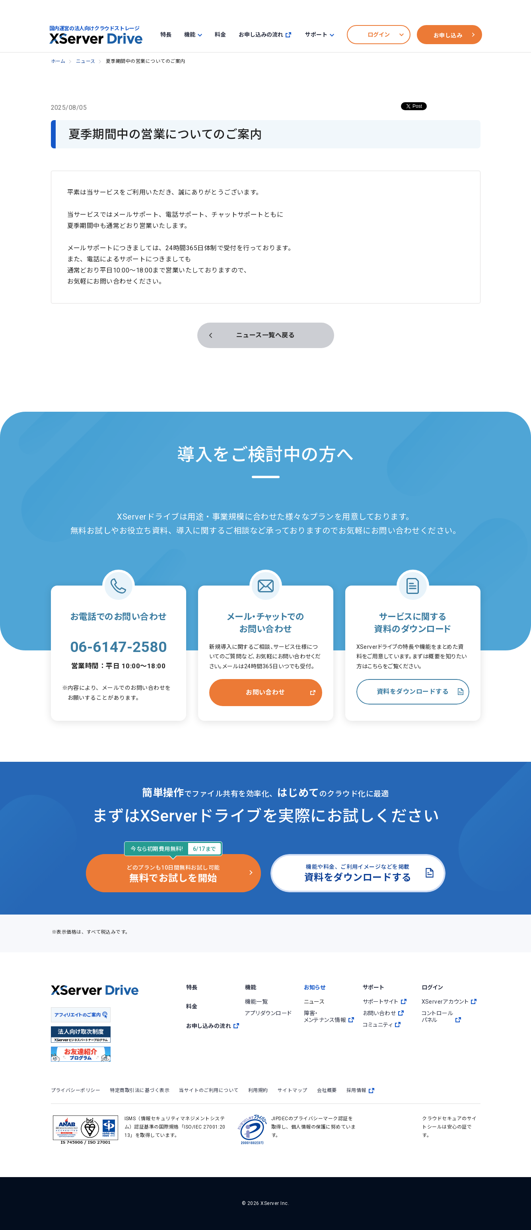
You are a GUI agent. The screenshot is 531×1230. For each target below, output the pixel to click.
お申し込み (448, 35)
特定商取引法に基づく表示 (139, 1090)
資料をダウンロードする (413, 691)
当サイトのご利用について (209, 1090)
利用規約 (258, 1090)
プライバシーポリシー (76, 1090)
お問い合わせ (265, 692)
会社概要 (327, 1090)
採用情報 (360, 1091)
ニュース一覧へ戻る (265, 335)
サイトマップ (292, 1090)
